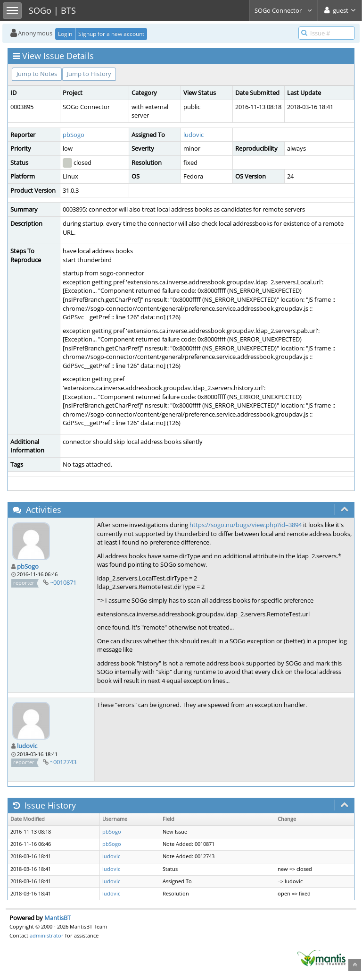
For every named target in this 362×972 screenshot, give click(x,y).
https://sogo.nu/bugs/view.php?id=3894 (245, 524)
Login (65, 34)
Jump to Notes (36, 73)
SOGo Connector (283, 10)
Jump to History (89, 73)
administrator (47, 935)
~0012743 (63, 762)
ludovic (193, 134)
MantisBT (57, 917)
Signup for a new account (111, 34)
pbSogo (73, 134)
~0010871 (63, 582)
